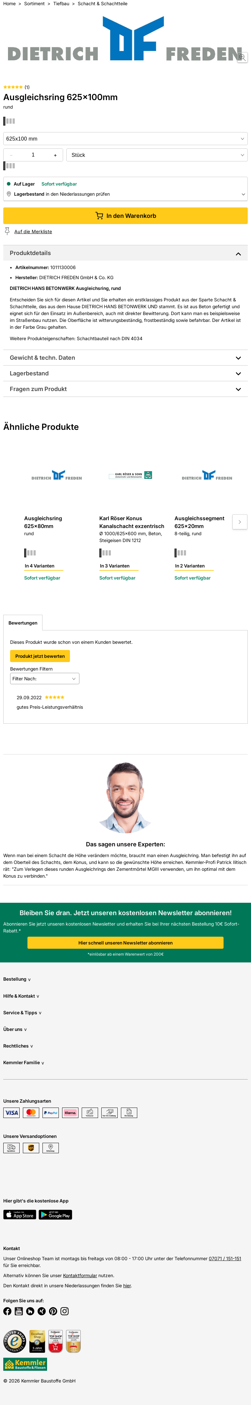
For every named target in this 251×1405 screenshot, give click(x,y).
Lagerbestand (29, 373)
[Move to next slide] (239, 521)
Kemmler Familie (23, 1062)
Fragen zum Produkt (38, 388)
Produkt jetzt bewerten (40, 656)
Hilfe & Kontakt (21, 995)
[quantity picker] (33, 155)
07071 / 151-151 (225, 1258)
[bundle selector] (157, 154)
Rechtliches (18, 1045)
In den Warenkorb (125, 216)
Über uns (15, 1029)
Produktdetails (30, 252)
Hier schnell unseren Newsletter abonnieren (125, 942)
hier (127, 1285)
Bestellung (17, 979)
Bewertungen (22, 623)
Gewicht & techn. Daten (42, 357)
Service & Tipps (22, 1012)
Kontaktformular (80, 1275)
